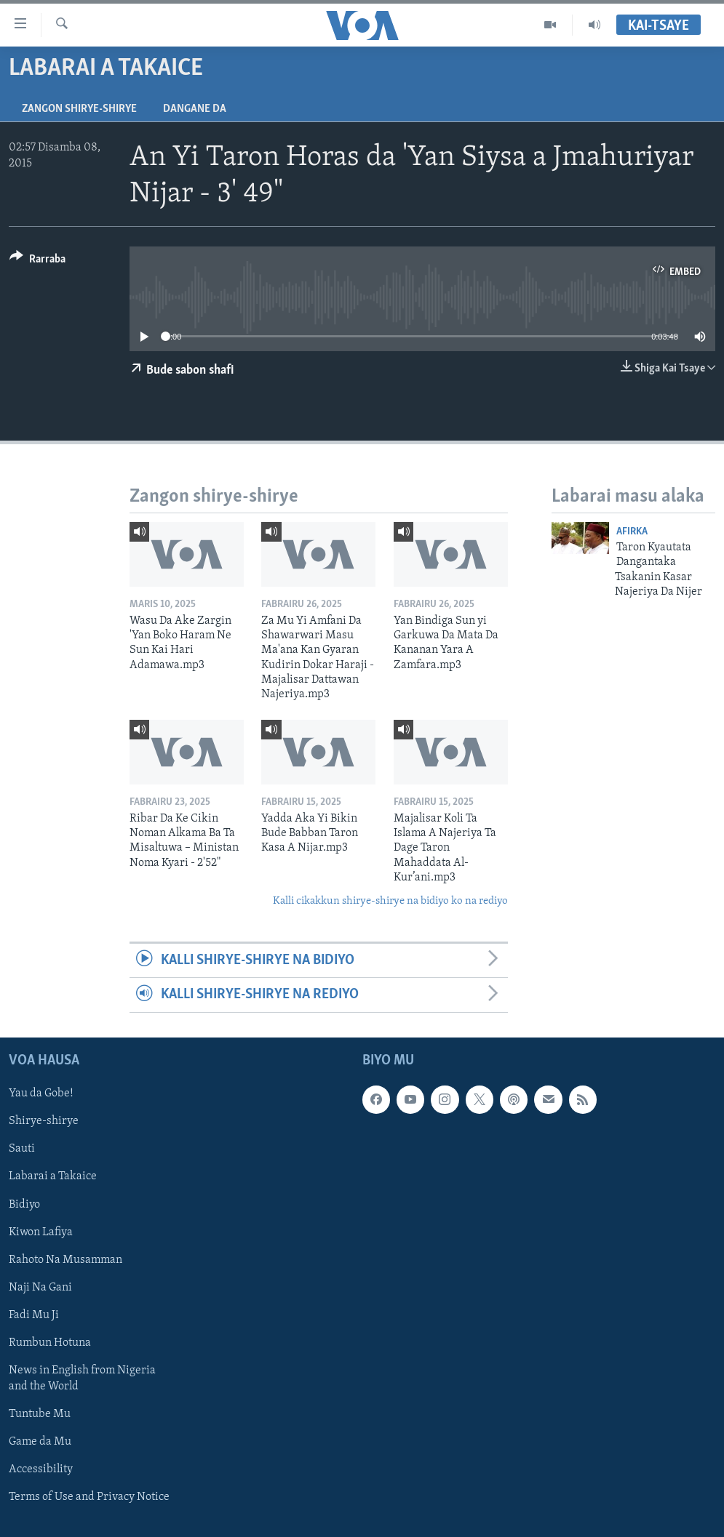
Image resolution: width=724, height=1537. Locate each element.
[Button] (37, 261)
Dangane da (194, 109)
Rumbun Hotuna (50, 1343)
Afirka (632, 531)
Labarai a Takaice (53, 1176)
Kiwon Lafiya (41, 1231)
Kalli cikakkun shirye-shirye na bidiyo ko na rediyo (390, 901)
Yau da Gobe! (41, 1093)
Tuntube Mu (40, 1414)
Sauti (22, 1149)
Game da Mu (40, 1442)
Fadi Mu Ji (34, 1314)
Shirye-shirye (44, 1121)
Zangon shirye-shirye (79, 109)
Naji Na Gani (40, 1287)
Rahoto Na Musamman (65, 1259)
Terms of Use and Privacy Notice (89, 1497)
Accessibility (41, 1469)
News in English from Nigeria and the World (82, 1378)
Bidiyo (24, 1204)
